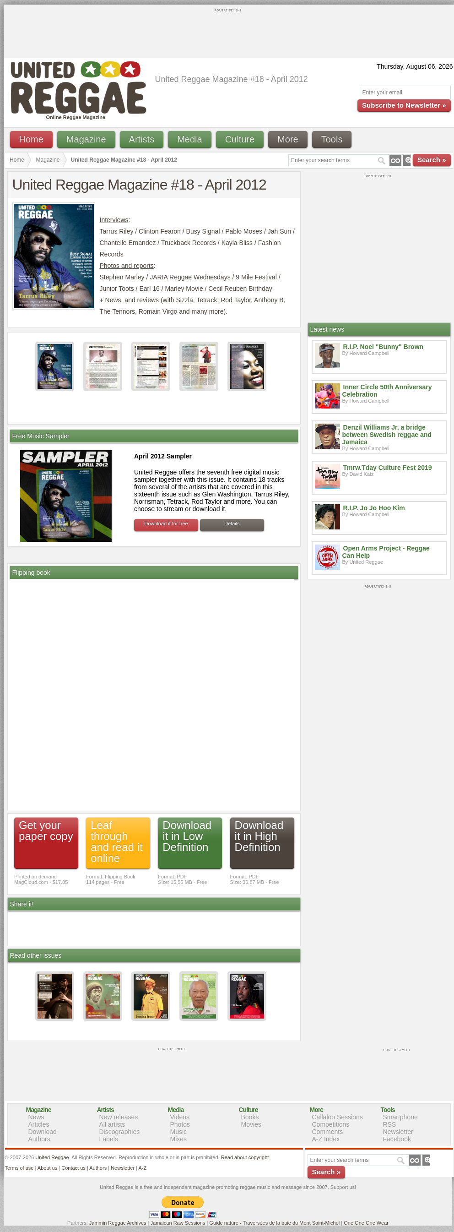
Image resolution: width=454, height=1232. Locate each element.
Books (250, 1117)
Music (178, 1131)
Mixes (178, 1139)
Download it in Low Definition (186, 836)
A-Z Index (326, 1139)
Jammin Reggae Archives (117, 1223)
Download (42, 1131)
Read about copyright (245, 1157)
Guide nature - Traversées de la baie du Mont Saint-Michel (274, 1223)
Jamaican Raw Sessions (178, 1223)
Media (189, 139)
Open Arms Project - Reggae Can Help (386, 552)
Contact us (73, 1168)
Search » (431, 160)
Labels (108, 1139)
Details (232, 523)
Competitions (331, 1124)
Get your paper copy (46, 830)
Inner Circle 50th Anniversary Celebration (387, 390)
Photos (180, 1124)
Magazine (86, 139)
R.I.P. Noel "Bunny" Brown (383, 346)
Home (31, 139)
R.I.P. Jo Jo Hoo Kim (374, 508)
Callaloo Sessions (337, 1117)
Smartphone (400, 1117)
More (287, 139)
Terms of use (19, 1168)
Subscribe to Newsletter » (404, 105)
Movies (251, 1124)
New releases (118, 1117)
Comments (327, 1131)
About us (47, 1168)
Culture (239, 139)
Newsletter (398, 1131)
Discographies (119, 1131)
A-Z (142, 1168)
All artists (112, 1124)
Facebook (397, 1139)
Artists (142, 139)
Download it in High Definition (259, 836)
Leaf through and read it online (116, 841)
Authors (39, 1139)
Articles (38, 1124)
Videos (180, 1117)
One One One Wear (366, 1223)
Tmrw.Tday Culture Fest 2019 (387, 467)
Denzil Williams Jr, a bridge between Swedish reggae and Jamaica (387, 435)
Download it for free (166, 523)
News (36, 1117)
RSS (389, 1124)
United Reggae (52, 1157)
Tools (332, 139)
